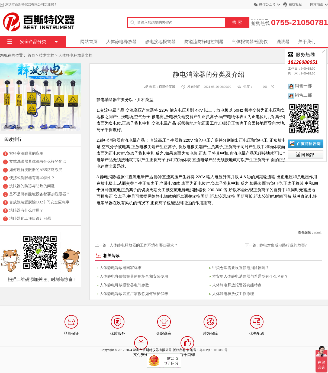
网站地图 (316, 4)
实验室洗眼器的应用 (26, 153)
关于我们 (307, 41)
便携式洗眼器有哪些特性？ (32, 178)
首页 (31, 55)
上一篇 (136, 245)
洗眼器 (283, 41)
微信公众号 (267, 4)
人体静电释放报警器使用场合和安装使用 (134, 276)
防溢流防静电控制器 (203, 41)
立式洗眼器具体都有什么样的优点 (37, 162)
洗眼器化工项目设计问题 (30, 218)
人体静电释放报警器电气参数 (124, 285)
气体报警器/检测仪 (250, 41)
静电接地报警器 (160, 41)
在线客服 (295, 4)
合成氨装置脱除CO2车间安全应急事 (39, 202)
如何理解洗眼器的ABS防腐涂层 (35, 170)
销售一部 (300, 85)
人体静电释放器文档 (75, 55)
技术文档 (46, 55)
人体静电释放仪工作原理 (233, 294)
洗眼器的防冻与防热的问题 (32, 186)
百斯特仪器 (167, 87)
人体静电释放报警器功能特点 (237, 285)
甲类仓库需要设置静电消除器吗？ (240, 268)
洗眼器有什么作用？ (26, 210)
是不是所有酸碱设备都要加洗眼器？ (39, 194)
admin (318, 232)
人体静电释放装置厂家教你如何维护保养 (134, 294)
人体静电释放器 (121, 41)
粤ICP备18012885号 (213, 350)
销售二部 (300, 95)
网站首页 (89, 41)
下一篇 (276, 245)
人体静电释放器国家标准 (121, 268)
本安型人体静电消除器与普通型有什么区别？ (250, 276)
